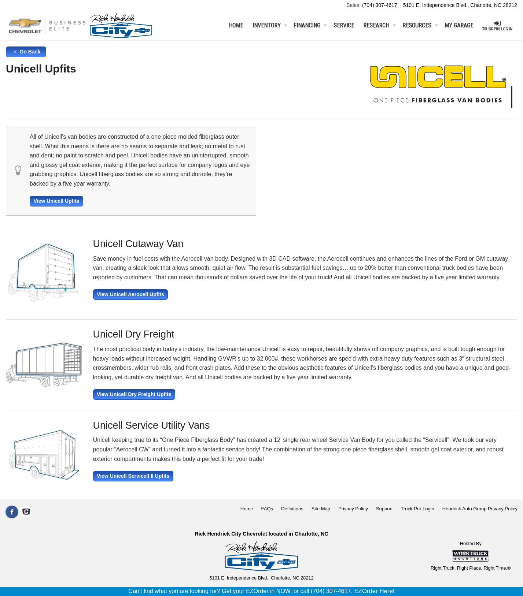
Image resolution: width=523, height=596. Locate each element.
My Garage (459, 25)
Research (379, 25)
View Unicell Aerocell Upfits (130, 294)
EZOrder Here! (374, 591)
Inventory (270, 25)
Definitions (292, 508)
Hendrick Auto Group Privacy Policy (480, 508)
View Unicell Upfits (57, 201)
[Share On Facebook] (11, 512)
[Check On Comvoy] (26, 512)
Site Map (321, 508)
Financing (310, 25)
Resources (420, 25)
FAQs (267, 508)
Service (344, 25)
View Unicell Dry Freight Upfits (134, 394)
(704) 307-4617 (379, 5)
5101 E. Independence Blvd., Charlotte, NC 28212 (460, 5)
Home (236, 25)
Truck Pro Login (417, 508)
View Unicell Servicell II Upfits (133, 476)
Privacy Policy (353, 508)
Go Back (26, 52)
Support (384, 508)
